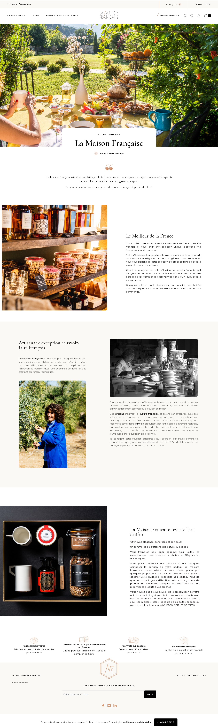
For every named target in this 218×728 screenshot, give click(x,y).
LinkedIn (115, 705)
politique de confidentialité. (137, 722)
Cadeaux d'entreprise (24, 703)
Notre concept (20, 682)
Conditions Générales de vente (188, 693)
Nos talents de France (24, 698)
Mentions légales (196, 687)
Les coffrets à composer (25, 693)
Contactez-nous (197, 698)
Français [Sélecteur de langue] (172, 4)
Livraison (201, 682)
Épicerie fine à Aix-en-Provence (29, 687)
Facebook (103, 705)
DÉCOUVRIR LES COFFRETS (180, 605)
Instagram (109, 705)
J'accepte (164, 722)
